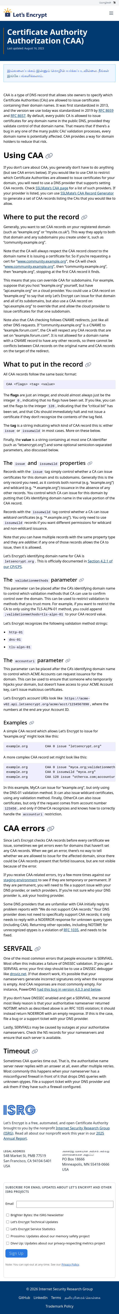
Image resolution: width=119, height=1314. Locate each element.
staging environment (20, 880)
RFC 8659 (105, 110)
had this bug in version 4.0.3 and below (68, 989)
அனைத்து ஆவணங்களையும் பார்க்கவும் (31, 52)
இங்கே (12, 75)
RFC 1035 (70, 930)
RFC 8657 (18, 115)
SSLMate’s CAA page (52, 188)
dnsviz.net (18, 973)
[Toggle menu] (111, 13)
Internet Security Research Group (66, 1289)
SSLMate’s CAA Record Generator (87, 193)
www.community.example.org (41, 261)
